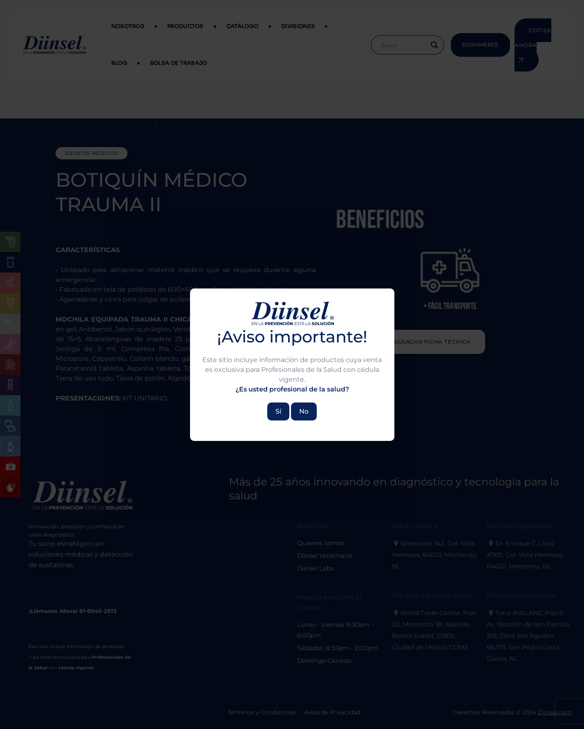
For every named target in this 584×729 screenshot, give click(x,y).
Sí (278, 411)
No (304, 411)
